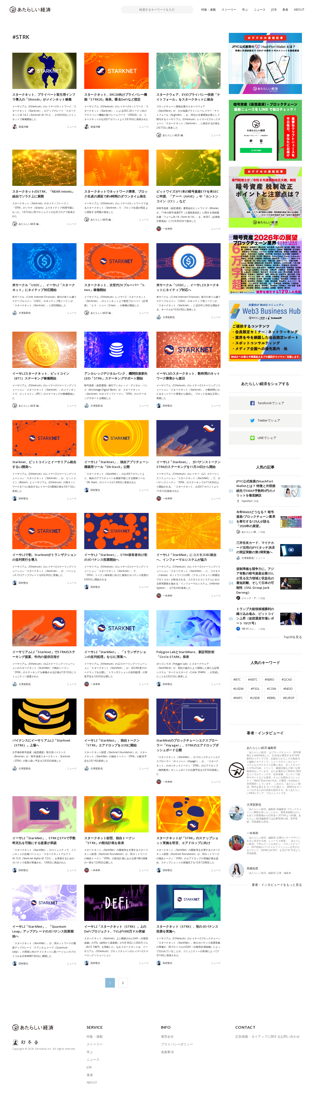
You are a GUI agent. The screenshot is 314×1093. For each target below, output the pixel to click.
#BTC (237, 679)
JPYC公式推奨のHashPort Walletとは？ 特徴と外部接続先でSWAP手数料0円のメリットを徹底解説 (255, 488)
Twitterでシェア (269, 420)
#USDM (238, 688)
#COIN (271, 688)
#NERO (269, 679)
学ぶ (245, 9)
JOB (274, 9)
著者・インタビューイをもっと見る (277, 884)
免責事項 (167, 1052)
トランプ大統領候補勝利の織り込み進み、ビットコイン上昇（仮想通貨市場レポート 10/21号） (255, 615)
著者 (285, 9)
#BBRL (271, 697)
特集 (256, 501)
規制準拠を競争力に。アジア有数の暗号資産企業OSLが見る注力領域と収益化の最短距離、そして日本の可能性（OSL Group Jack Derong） (255, 580)
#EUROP (288, 697)
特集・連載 (208, 9)
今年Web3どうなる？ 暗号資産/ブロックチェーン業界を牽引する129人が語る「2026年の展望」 (255, 519)
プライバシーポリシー (177, 1044)
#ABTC (253, 679)
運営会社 (167, 1036)
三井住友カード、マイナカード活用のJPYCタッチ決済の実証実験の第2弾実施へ (255, 547)
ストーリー (229, 9)
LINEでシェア (267, 438)
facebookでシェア (271, 403)
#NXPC (238, 697)
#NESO (288, 688)
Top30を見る (293, 636)
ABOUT (299, 9)
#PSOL (255, 688)
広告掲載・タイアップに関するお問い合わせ (267, 1036)
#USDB (255, 697)
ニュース (260, 9)
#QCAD (287, 679)
